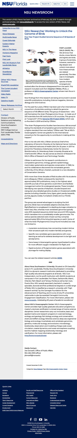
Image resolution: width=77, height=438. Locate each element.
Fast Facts (7, 56)
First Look (6, 59)
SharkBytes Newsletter (7, 73)
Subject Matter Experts (9, 45)
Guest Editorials (9, 40)
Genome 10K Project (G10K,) (53, 119)
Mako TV (4, 97)
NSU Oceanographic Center (54, 369)
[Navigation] (72, 4)
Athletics (6, 68)
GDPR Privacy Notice (43, 431)
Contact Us (33, 429)
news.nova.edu (8, 24)
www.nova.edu (30, 300)
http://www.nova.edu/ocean (36, 336)
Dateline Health (7, 101)
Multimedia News (10, 37)
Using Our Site (42, 429)
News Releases (9, 34)
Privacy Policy (31, 431)
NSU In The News (9, 49)
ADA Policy (38, 433)
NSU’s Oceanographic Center (46, 91)
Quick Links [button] (34, 4)
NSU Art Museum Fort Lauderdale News (11, 64)
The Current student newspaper (9, 90)
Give (65, 4)
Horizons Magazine (10, 53)
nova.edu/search (27, 22)
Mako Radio (5, 94)
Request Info (46, 4)
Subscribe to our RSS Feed (11, 29)
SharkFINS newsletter (10, 85)
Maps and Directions (9, 144)
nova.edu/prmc (7, 139)
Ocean (65, 369)
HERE (59, 258)
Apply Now (56, 4)
